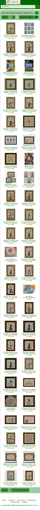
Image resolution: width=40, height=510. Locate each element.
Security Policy (15, 502)
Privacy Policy (31, 500)
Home (4, 500)
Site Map (24, 502)
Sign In (35, 1)
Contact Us (11, 500)
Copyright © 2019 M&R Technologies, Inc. (13, 505)
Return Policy (21, 500)
